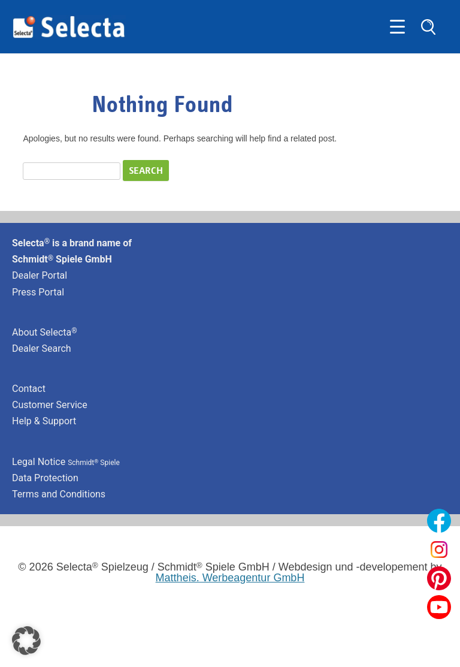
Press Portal (38, 292)
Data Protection (45, 478)
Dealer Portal (39, 275)
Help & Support (44, 421)
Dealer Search (41, 348)
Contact (29, 388)
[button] (26, 640)
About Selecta (44, 332)
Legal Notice (66, 461)
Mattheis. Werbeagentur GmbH (230, 578)
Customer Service (49, 405)
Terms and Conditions (58, 494)
